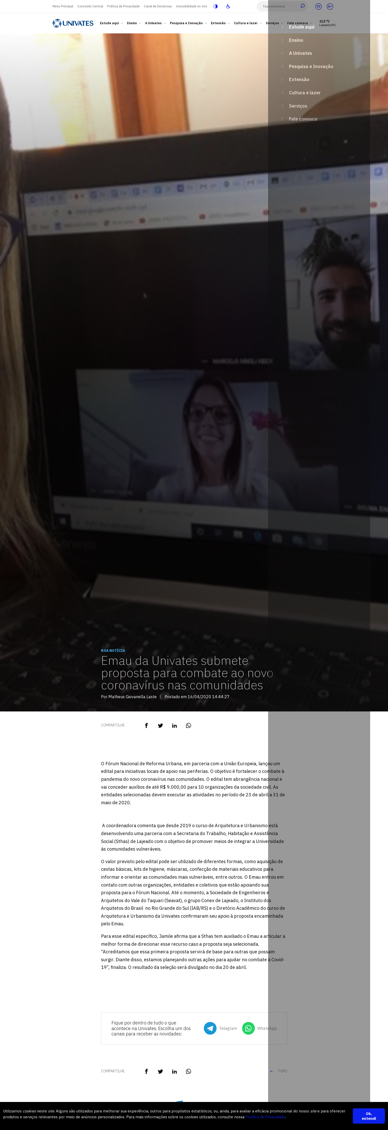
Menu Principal (63, 6)
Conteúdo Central (90, 6)
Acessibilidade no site (191, 6)
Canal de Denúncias (158, 6)
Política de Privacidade (123, 6)
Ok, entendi (369, 1116)
